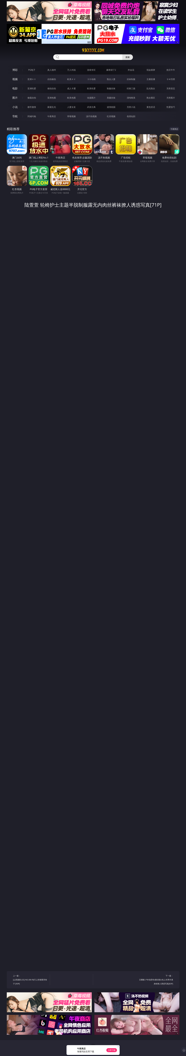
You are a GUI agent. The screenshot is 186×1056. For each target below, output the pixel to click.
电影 (15, 88)
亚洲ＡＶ (31, 79)
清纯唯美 (131, 97)
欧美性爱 (91, 88)
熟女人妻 (111, 79)
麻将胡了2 (111, 69)
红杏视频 (111, 116)
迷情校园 (111, 107)
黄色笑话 (151, 107)
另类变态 (170, 88)
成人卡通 (71, 88)
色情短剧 (131, 116)
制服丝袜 (111, 88)
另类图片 (170, 97)
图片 (15, 97)
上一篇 (30, 980)
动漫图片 (91, 97)
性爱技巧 (170, 107)
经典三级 (131, 88)
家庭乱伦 (51, 107)
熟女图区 (151, 97)
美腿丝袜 (111, 97)
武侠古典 (91, 107)
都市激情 (31, 107)
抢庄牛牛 (170, 69)
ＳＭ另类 (170, 79)
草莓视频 (71, 116)
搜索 (127, 57)
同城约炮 (31, 116)
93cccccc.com (93, 50)
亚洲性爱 (31, 88)
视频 (15, 79)
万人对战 (71, 69)
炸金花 (131, 69)
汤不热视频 (91, 116)
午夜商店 (51, 116)
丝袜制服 (131, 79)
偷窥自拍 (31, 97)
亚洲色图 (51, 97)
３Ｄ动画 (91, 79)
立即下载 (111, 1050)
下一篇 (155, 980)
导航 (15, 116)
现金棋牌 (151, 69)
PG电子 (31, 69)
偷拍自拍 (51, 88)
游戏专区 (91, 69)
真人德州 (51, 69)
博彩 (15, 70)
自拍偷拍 (51, 79)
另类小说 (131, 107)
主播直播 (151, 79)
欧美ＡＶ (71, 79)
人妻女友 (71, 107)
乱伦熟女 (151, 88)
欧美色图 (71, 97)
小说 (15, 107)
